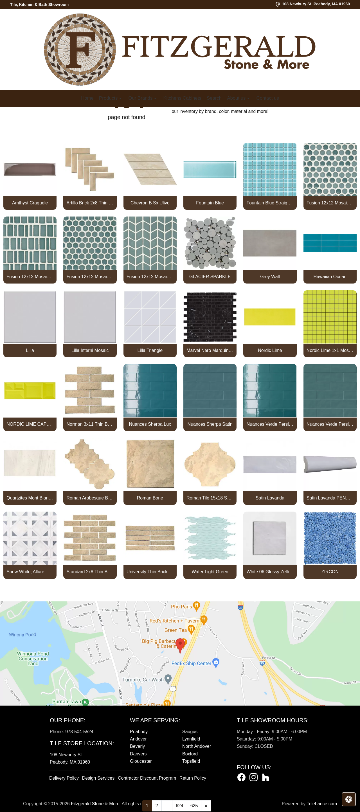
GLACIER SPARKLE (210, 276)
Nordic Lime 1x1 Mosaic (330, 350)
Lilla (30, 350)
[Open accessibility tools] (349, 799)
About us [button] (237, 98)
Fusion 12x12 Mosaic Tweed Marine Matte (150, 276)
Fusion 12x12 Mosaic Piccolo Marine (29, 276)
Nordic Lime (270, 350)
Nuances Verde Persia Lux (270, 424)
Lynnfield (191, 739)
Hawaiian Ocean (330, 276)
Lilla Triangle (150, 350)
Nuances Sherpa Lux (150, 424)
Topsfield (191, 761)
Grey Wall (270, 276)
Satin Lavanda (270, 498)
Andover (138, 739)
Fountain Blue (210, 202)
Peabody (139, 731)
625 (194, 805)
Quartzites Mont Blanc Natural (29, 498)
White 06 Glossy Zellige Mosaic (270, 571)
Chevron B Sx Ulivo (150, 202)
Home (87, 98)
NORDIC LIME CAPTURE (29, 424)
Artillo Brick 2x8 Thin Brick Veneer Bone (90, 202)
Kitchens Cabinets (182, 98)
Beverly (137, 746)
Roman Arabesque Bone (90, 498)
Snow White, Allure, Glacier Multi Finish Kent (29, 571)
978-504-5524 (79, 731)
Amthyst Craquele (30, 202)
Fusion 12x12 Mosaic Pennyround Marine (330, 202)
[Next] (206, 805)
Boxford (190, 753)
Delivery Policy (64, 778)
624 (179, 805)
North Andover (196, 746)
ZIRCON (330, 571)
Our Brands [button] (141, 98)
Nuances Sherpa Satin (210, 424)
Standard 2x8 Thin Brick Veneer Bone (90, 571)
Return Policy (192, 778)
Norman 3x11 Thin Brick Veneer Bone (90, 424)
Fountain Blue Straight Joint (270, 202)
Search (214, 98)
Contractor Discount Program (147, 778)
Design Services (98, 778)
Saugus (189, 731)
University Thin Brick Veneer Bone (150, 571)
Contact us (267, 98)
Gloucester (141, 761)
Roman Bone (150, 498)
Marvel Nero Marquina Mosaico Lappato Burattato (209, 350)
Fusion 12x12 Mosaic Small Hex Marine (90, 276)
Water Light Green (210, 571)
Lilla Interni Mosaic (90, 350)
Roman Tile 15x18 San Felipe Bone (209, 498)
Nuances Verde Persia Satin (330, 424)
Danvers (138, 753)
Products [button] (109, 98)
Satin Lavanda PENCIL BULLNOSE (330, 498)
